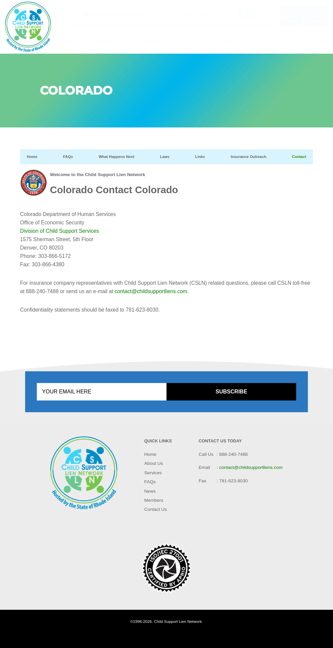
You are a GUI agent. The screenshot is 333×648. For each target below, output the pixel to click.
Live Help (304, 10)
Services (153, 40)
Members (268, 40)
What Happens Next (116, 157)
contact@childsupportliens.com (119, 14)
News (228, 40)
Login (291, 22)
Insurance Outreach (248, 157)
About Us (108, 40)
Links (200, 157)
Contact (299, 157)
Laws (164, 157)
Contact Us (315, 40)
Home (68, 40)
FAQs (192, 40)
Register (316, 22)
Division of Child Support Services (59, 231)
